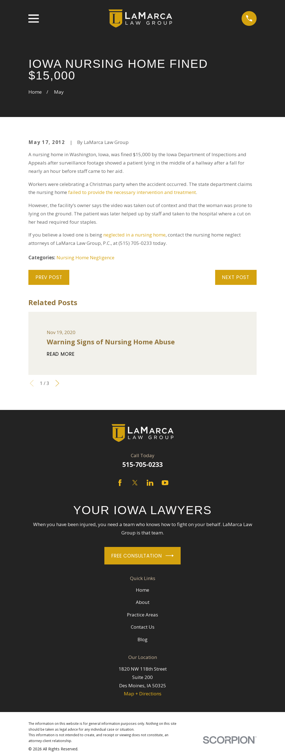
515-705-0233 (142, 464)
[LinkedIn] (150, 482)
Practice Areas (142, 614)
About (142, 602)
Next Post (235, 277)
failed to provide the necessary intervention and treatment (132, 192)
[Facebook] (120, 482)
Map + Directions (142, 693)
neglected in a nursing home (134, 235)
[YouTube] (165, 482)
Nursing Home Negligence (85, 257)
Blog (142, 639)
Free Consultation (142, 556)
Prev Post (49, 277)
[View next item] (57, 383)
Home (142, 590)
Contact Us (142, 627)
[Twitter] (135, 482)
